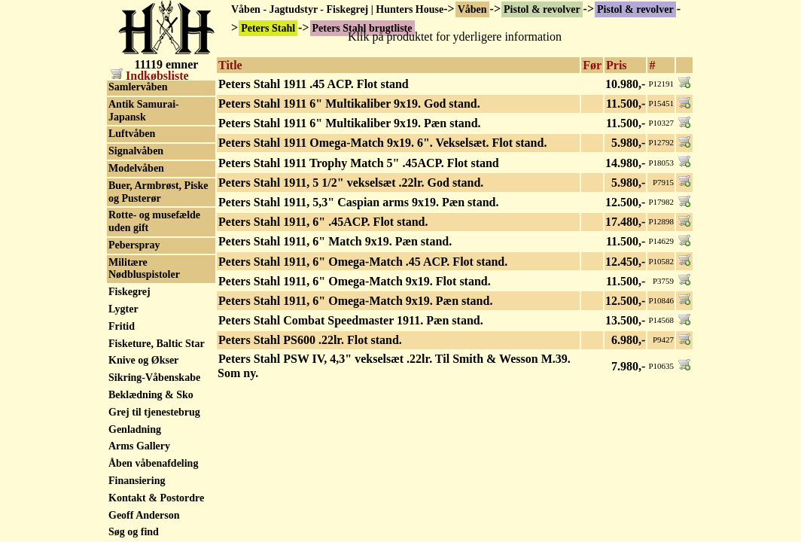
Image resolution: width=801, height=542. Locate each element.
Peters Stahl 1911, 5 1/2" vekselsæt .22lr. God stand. (350, 182)
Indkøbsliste (150, 75)
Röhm (122, 173)
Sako (119, 207)
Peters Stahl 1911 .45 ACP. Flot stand (313, 84)
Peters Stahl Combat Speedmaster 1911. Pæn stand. (350, 320)
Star (118, 426)
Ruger (122, 156)
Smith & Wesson (145, 310)
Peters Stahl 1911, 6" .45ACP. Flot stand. (323, 221)
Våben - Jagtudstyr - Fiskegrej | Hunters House (337, 9)
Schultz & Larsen (147, 224)
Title (230, 65)
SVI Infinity (135, 495)
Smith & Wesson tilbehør (145, 334)
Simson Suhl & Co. (151, 293)
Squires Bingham (147, 409)
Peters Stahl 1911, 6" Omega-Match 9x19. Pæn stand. (355, 300)
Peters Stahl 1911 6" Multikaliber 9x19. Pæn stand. (349, 123)
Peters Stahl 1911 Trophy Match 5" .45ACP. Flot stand (358, 163)
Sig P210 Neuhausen (153, 259)
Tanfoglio (129, 512)
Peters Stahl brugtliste (158, 87)
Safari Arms (135, 190)
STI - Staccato (140, 460)
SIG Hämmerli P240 (154, 242)
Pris (616, 65)
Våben (472, 9)
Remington (133, 121)
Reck (119, 105)
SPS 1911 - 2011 (143, 391)
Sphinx (124, 358)
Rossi (120, 139)
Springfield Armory (152, 374)
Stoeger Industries (149, 477)
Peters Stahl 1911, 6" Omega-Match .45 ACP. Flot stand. (362, 261)
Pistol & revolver (542, 9)
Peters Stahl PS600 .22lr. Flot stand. (310, 339)
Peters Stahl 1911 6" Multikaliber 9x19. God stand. (349, 103)
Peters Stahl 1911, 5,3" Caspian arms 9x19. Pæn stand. (358, 202)
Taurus (124, 529)
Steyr (120, 443)
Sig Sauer (129, 276)
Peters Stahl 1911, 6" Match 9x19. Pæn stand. (335, 241)
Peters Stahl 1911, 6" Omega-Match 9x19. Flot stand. (354, 281)
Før (592, 65)
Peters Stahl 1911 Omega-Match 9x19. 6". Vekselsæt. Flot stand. (382, 142)
